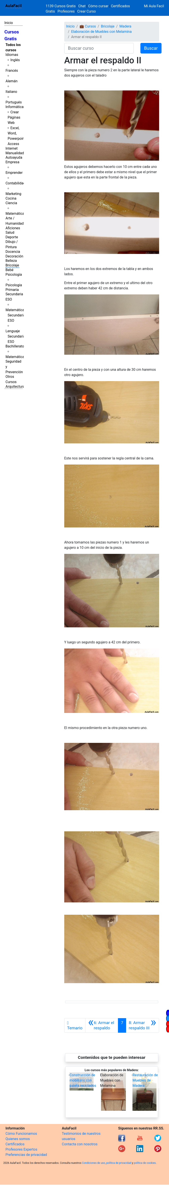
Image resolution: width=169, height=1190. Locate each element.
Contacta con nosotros (79, 1144)
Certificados (15, 1144)
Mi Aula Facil (154, 6)
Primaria (12, 290)
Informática (15, 107)
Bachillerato (15, 346)
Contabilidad (15, 183)
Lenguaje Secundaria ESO (15, 336)
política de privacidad (118, 1162)
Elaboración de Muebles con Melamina (101, 31)
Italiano (11, 92)
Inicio (8, 23)
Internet (12, 148)
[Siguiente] (142, 1025)
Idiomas (12, 55)
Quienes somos (18, 1139)
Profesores (66, 11)
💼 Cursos (88, 26)
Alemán (11, 81)
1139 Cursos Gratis (61, 6)
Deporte (12, 237)
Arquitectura (15, 386)
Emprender (14, 173)
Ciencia (11, 203)
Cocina (11, 198)
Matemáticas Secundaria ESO (16, 315)
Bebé (9, 270)
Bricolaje (12, 265)
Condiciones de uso (93, 1162)
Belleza (11, 261)
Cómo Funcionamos (21, 1133)
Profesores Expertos (21, 1149)
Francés (12, 70)
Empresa (12, 162)
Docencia (13, 252)
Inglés (15, 60)
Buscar (151, 48)
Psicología (14, 274)
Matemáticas (16, 213)
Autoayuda (14, 157)
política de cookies (145, 1162)
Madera (125, 26)
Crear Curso (86, 11)
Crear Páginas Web (14, 117)
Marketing (13, 194)
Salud (10, 232)
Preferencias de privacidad (26, 1155)
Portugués (14, 102)
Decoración (14, 256)
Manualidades (17, 153)
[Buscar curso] (99, 48)
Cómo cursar (98, 6)
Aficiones (13, 228)
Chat (82, 6)
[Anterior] (101, 1025)
